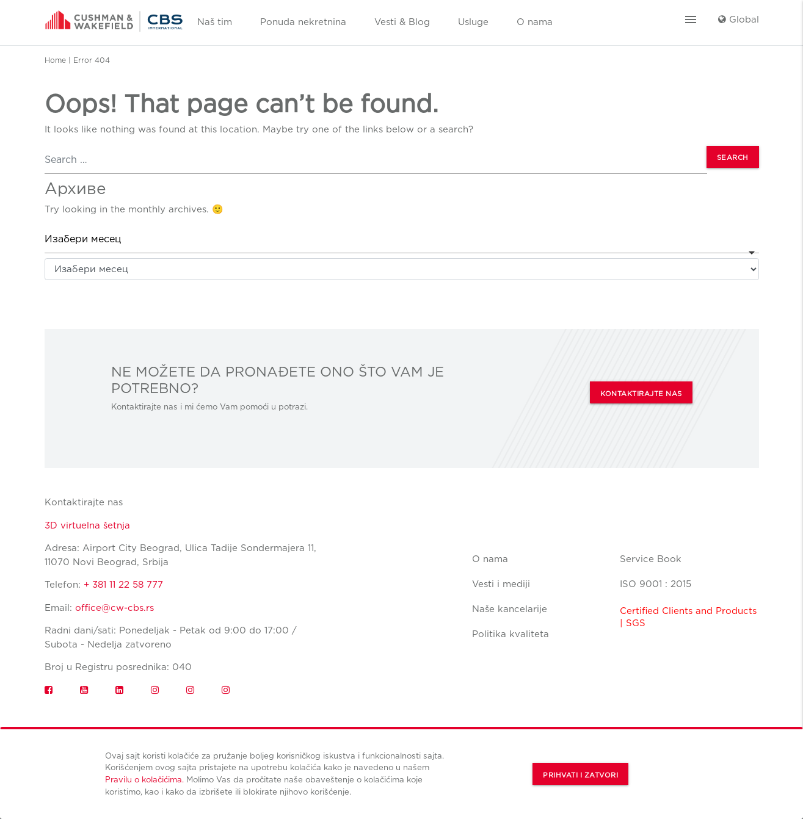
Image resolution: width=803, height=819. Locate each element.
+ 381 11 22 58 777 (123, 584)
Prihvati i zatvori (580, 775)
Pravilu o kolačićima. (144, 779)
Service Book (650, 559)
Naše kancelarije (509, 609)
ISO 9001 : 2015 (655, 584)
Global (738, 19)
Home (55, 60)
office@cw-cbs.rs (114, 607)
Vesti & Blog (402, 21)
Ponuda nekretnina (303, 21)
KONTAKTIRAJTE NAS (641, 393)
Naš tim (214, 21)
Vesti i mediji (501, 584)
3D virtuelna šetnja (87, 525)
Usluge (473, 21)
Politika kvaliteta (510, 634)
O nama (535, 21)
